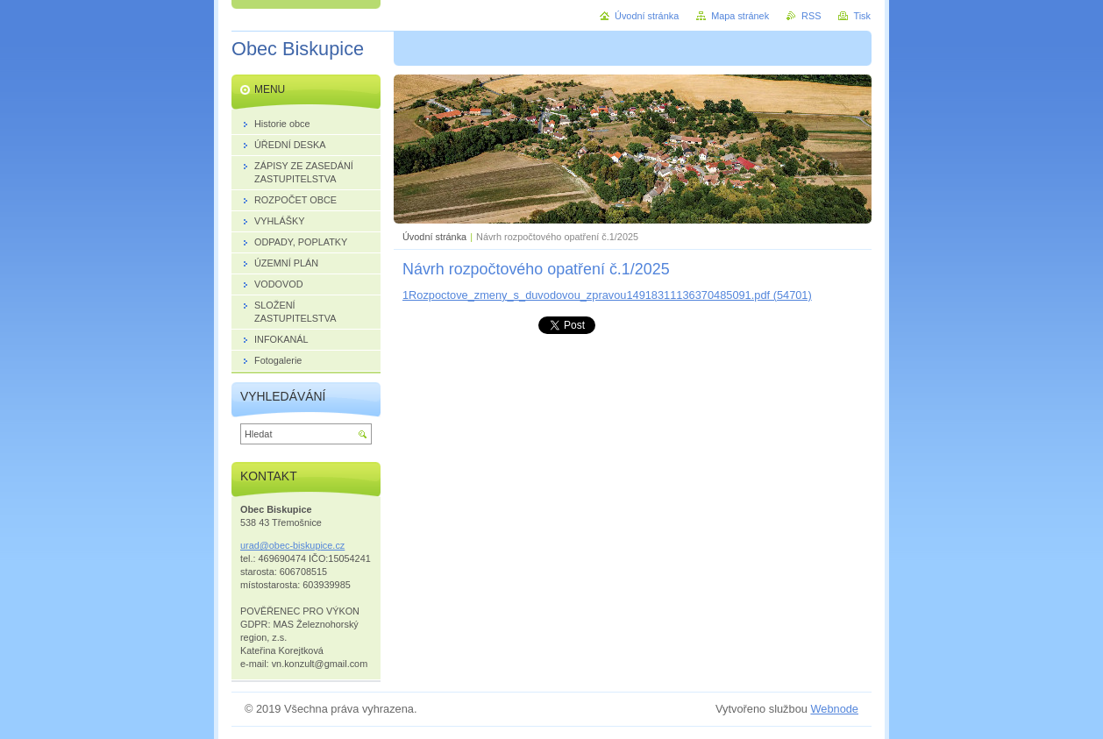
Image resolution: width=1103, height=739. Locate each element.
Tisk (862, 16)
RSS (811, 16)
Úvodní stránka (434, 236)
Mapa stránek (740, 16)
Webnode (834, 708)
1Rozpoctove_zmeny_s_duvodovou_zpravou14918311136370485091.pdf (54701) (607, 295)
